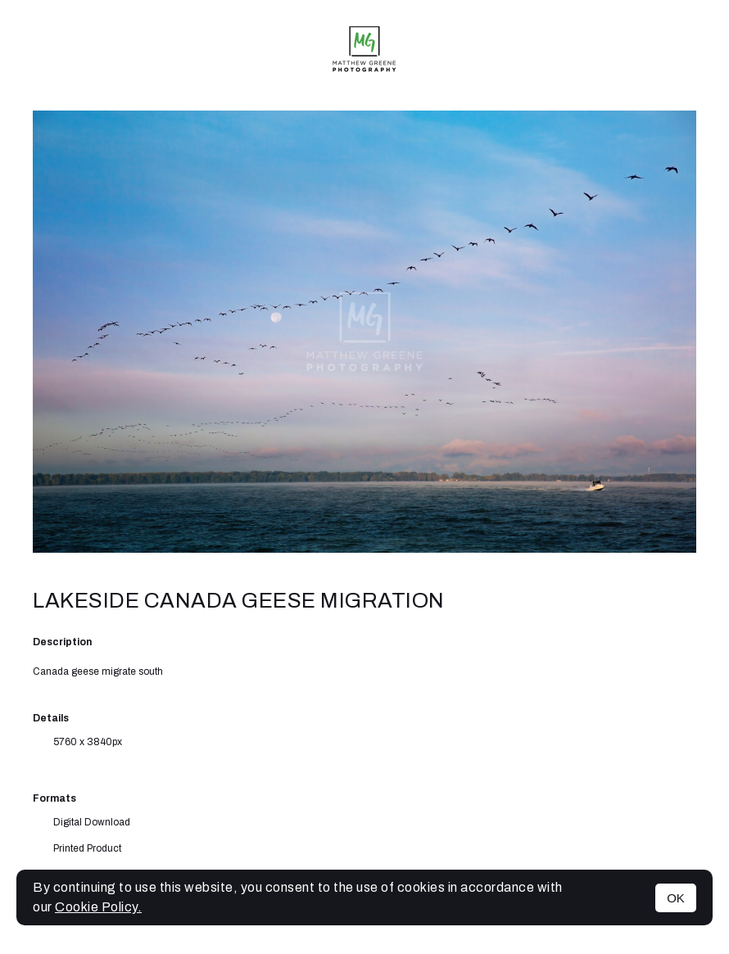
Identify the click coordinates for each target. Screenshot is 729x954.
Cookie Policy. (98, 907)
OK (676, 898)
